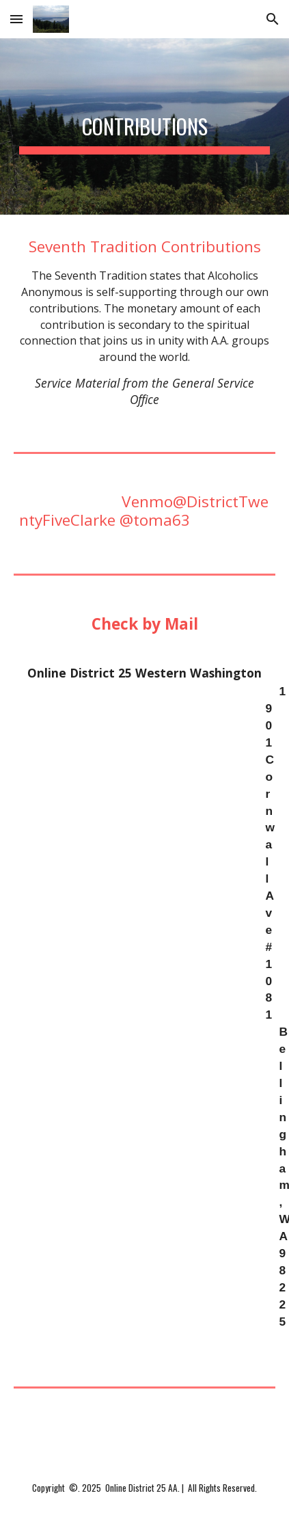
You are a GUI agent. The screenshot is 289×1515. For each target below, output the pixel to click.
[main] (144, 126)
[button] (16, 19)
